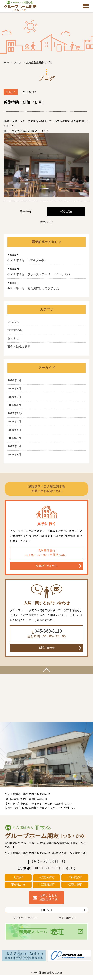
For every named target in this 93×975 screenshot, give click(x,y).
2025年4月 (14, 446)
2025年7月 (14, 421)
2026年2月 (14, 396)
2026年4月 (14, 380)
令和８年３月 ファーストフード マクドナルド (38, 274)
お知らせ (13, 338)
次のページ (46, 222)
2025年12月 (15, 413)
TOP (6, 62)
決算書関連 (14, 330)
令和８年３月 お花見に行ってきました (33, 288)
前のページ (26, 211)
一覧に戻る (66, 211)
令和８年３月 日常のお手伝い (27, 260)
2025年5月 (14, 438)
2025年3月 (14, 454)
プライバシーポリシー (25, 917)
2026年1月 (14, 405)
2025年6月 (14, 429)
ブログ (17, 62)
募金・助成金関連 (18, 346)
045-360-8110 (48, 631)
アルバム (13, 321)
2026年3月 (14, 388)
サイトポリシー (67, 917)
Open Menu (86, 6)
